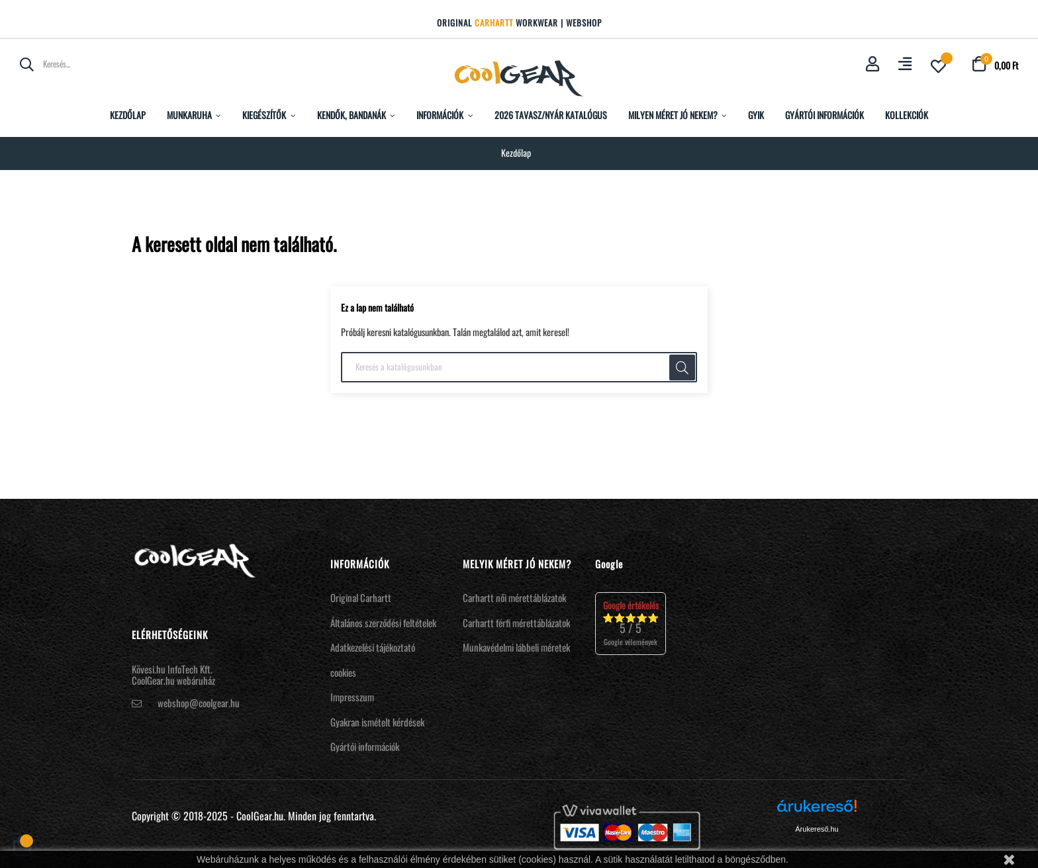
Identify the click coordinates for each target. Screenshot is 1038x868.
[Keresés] (519, 367)
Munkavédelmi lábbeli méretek (516, 647)
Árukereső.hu (816, 829)
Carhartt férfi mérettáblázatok (516, 622)
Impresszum (352, 696)
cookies (343, 672)
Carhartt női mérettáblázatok (514, 597)
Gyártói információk (364, 746)
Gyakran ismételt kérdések (377, 722)
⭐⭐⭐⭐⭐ (630, 623)
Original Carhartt (360, 597)
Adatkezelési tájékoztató (372, 647)
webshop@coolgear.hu (199, 702)
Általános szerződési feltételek (383, 622)
